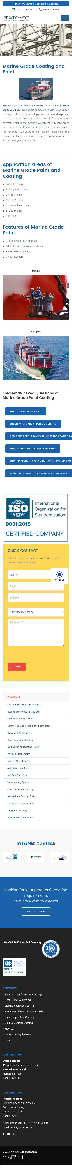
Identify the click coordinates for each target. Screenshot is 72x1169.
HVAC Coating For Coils (19, 732)
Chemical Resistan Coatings (20, 789)
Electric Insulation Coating (19, 1005)
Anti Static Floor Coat (17, 768)
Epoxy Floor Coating (17, 810)
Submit (16, 666)
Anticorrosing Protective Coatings (23, 994)
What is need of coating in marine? (33, 448)
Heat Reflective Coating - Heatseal (23, 711)
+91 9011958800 (51, 9)
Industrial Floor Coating (18, 753)
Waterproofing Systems (18, 1034)
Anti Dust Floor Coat (17, 775)
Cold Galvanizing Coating (19, 1023)
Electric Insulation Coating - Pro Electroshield (29, 725)
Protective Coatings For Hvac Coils (24, 1011)
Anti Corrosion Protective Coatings (24, 704)
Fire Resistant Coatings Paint (21, 803)
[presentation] (35, 656)
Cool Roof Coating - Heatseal (21, 718)
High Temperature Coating (20, 739)
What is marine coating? (26, 411)
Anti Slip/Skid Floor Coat (19, 761)
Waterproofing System (18, 782)
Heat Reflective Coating (18, 1000)
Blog (7, 1040)
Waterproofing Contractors (20, 817)
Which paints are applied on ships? (33, 423)
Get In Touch (36, 911)
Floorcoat (10, 1028)
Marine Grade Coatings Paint (21, 796)
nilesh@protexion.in (27, 9)
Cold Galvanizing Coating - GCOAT (23, 746)
